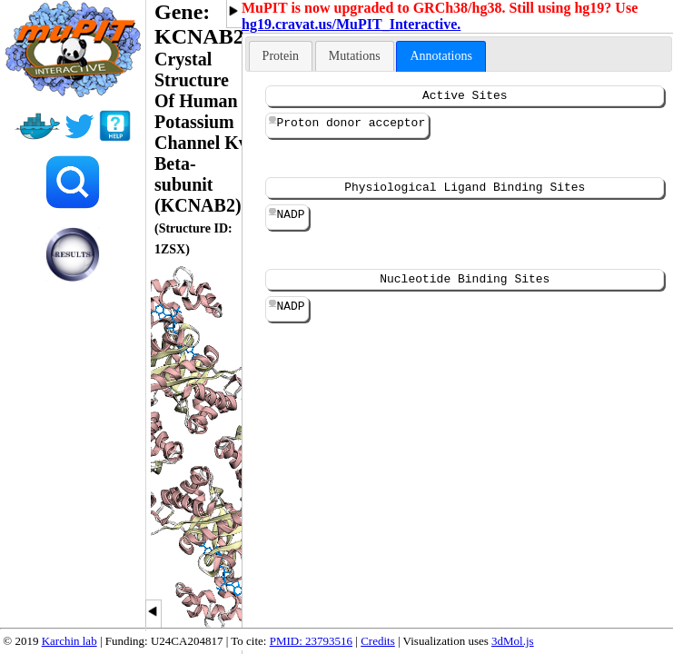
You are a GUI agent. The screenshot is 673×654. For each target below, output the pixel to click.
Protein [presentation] (280, 56)
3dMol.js (512, 641)
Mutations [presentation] (355, 56)
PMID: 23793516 (311, 641)
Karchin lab (69, 641)
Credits (378, 641)
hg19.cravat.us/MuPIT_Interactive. (351, 24)
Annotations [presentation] (440, 56)
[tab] (280, 56)
